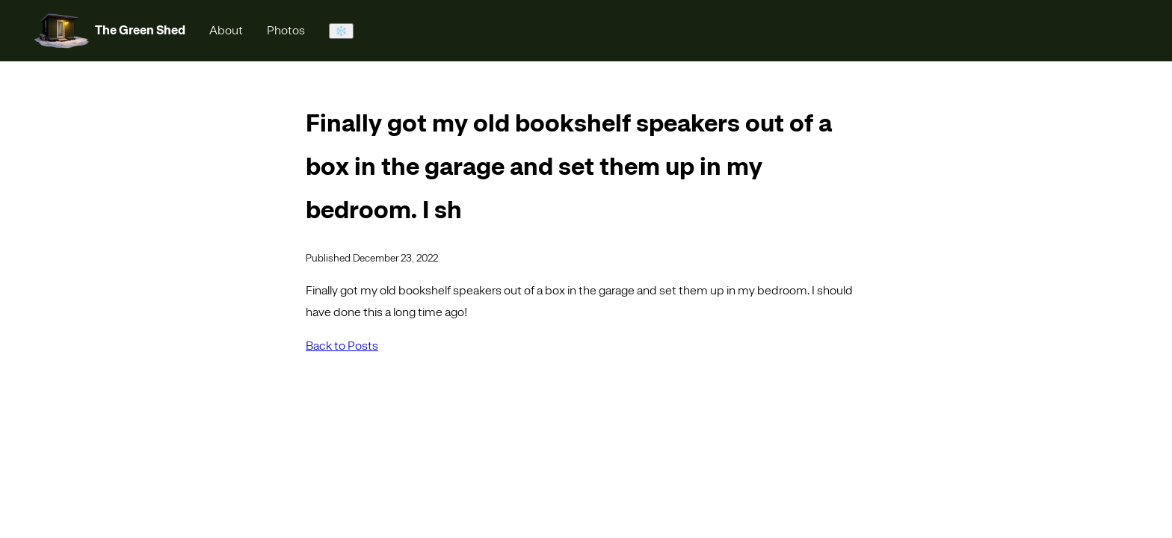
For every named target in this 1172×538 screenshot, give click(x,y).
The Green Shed (140, 30)
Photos (286, 30)
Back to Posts (342, 345)
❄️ (341, 31)
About (226, 30)
